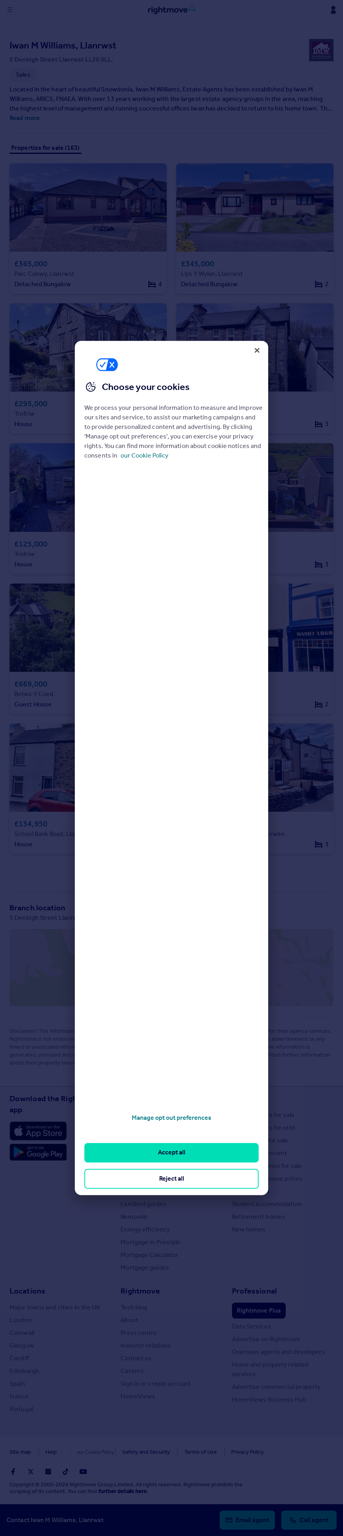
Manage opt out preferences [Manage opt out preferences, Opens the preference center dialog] (171, 1117)
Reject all (171, 1178)
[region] (171, 768)
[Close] (257, 350)
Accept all (171, 1152)
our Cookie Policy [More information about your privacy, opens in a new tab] (144, 455)
